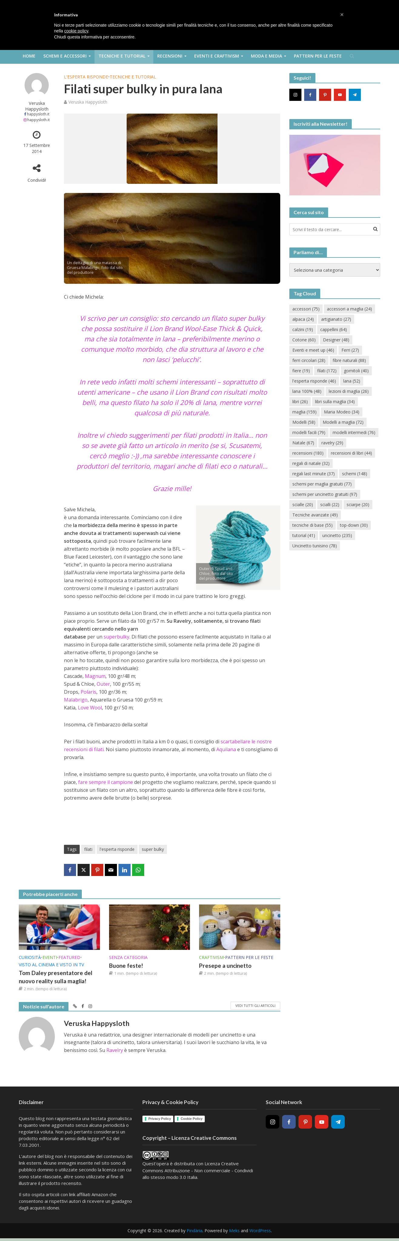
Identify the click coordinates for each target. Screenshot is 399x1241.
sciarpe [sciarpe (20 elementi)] (358, 504)
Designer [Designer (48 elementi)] (336, 340)
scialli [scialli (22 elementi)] (329, 504)
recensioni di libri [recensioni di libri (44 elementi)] (351, 453)
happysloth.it (38, 114)
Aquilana (226, 749)
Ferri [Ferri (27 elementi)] (350, 350)
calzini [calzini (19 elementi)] (302, 329)
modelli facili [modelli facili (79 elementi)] (308, 432)
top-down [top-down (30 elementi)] (354, 525)
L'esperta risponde (86, 77)
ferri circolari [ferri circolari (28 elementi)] (308, 360)
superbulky (116, 636)
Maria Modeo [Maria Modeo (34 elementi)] (341, 412)
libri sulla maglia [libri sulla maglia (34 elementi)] (335, 401)
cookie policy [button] (76, 30)
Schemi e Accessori (65, 56)
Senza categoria (128, 957)
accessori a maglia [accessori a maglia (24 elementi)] (349, 309)
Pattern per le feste (318, 56)
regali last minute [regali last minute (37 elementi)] (313, 473)
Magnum (95, 676)
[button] (342, 14)
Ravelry (114, 1050)
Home (29, 56)
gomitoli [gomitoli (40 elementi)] (356, 370)
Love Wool (90, 707)
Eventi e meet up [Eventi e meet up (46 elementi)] (313, 350)
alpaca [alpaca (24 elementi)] (303, 319)
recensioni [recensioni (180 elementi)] (308, 453)
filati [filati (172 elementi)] (327, 370)
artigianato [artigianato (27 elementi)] (336, 319)
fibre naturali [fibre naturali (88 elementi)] (349, 360)
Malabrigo (76, 699)
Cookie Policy (191, 1118)
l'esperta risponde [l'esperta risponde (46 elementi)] (314, 381)
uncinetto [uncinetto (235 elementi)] (337, 535)
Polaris (88, 692)
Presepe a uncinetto (225, 965)
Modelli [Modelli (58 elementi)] (303, 422)
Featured (69, 957)
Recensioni (169, 56)
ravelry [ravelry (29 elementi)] (332, 443)
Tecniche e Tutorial (121, 56)
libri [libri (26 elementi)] (300, 401)
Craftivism (211, 957)
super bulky (153, 849)
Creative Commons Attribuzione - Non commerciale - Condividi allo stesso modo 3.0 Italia (197, 1170)
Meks (234, 1230)
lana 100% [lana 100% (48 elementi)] (306, 391)
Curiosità (30, 957)
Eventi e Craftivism (216, 56)
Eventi (49, 957)
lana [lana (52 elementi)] (351, 381)
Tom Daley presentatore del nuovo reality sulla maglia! (55, 976)
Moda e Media (266, 56)
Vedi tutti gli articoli (255, 1005)
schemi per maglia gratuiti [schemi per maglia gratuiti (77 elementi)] (322, 484)
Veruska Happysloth (36, 105)
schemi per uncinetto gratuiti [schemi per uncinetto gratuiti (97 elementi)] (324, 494)
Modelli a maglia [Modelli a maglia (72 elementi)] (343, 422)
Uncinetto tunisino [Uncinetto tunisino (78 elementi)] (314, 546)
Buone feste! (126, 965)
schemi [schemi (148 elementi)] (354, 473)
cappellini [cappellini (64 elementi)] (333, 329)
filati (88, 849)
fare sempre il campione (106, 782)
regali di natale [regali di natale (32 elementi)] (311, 463)
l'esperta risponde (117, 849)
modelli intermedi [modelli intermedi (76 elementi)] (354, 432)
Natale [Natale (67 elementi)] (303, 443)
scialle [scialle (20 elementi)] (302, 504)
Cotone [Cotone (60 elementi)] (304, 340)
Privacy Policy (159, 1118)
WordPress (260, 1230)
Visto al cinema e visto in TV (51, 964)
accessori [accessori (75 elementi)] (306, 309)
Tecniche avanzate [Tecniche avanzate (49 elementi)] (315, 515)
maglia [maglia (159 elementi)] (304, 412)
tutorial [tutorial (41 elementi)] (303, 535)
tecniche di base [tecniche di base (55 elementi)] (312, 525)
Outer (103, 684)
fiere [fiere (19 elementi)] (301, 370)
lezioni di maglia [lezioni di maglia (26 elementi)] (349, 391)
